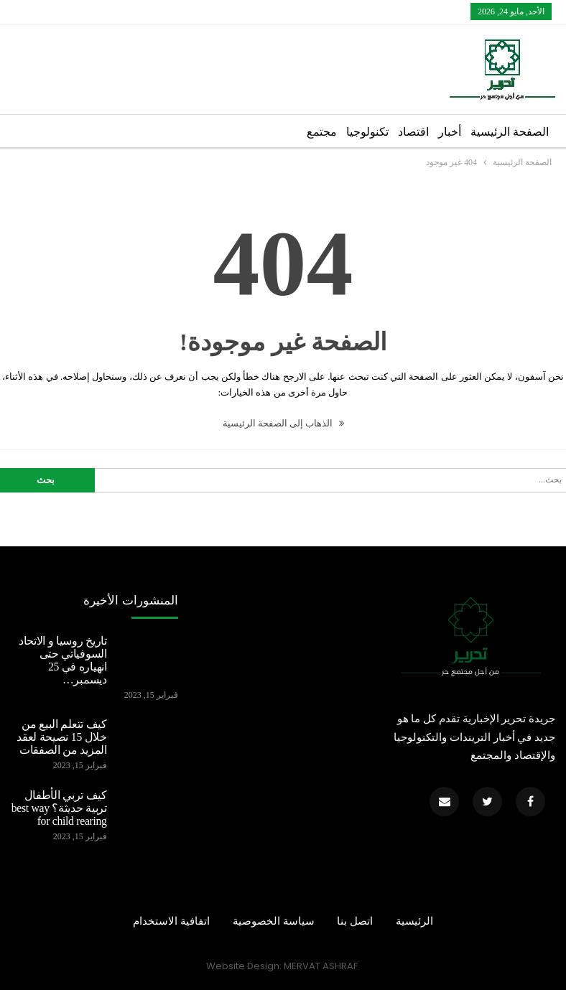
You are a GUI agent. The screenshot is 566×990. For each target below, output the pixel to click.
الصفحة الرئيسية (509, 132)
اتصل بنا (355, 921)
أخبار (449, 132)
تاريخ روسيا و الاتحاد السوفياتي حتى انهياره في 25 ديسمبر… (63, 660)
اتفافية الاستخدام (171, 921)
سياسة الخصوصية (274, 921)
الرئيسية (414, 921)
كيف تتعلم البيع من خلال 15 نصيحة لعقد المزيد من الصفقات (61, 737)
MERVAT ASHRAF (321, 966)
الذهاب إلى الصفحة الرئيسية (283, 423)
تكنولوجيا (367, 132)
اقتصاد (413, 132)
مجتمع (322, 132)
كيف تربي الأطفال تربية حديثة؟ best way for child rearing (59, 808)
